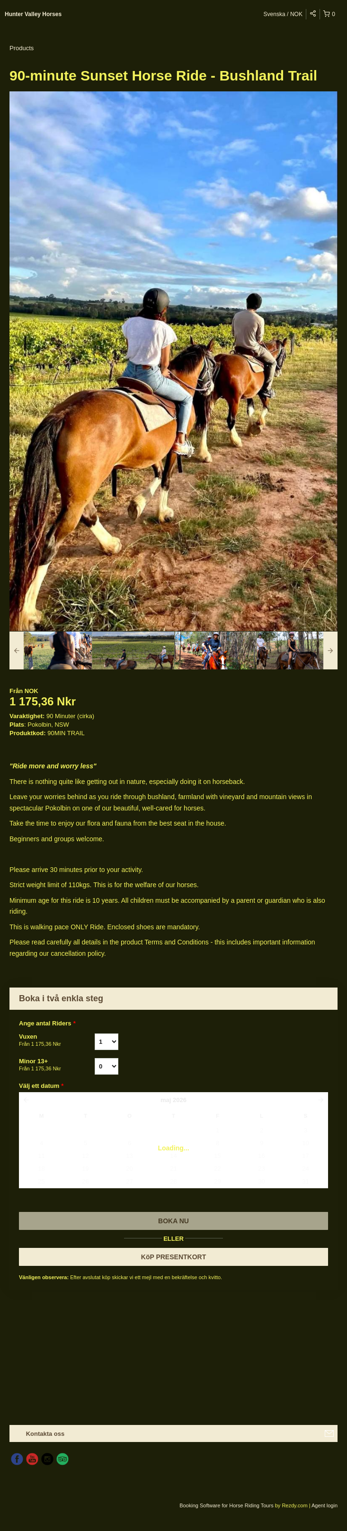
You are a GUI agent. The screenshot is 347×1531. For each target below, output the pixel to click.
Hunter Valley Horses (33, 14)
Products (21, 48)
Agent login (324, 1505)
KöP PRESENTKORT (173, 1257)
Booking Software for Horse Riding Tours (227, 1505)
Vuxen (57, 1040)
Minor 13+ (57, 1065)
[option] (50, 650)
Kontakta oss (45, 1433)
